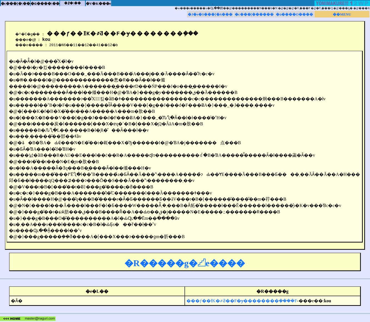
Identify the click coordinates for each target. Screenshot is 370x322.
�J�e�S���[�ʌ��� (210, 14)
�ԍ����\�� (45, 3)
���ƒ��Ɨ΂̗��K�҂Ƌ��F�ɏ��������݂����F (241, 301)
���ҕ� (346, 8)
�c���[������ (254, 14)
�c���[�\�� (15, 3)
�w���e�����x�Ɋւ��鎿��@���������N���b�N (226, 8)
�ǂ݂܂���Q (324, 8)
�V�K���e (98, 3)
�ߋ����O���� (294, 14)
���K (364, 8)
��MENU (342, 14)
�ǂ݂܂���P (302, 8)
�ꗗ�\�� (72, 3)
